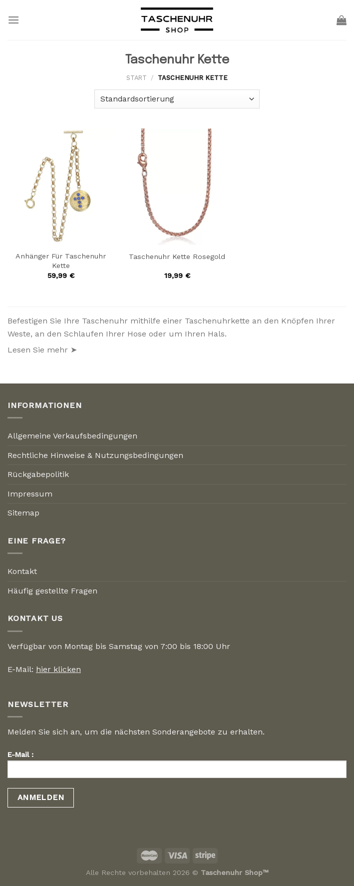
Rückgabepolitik (38, 474)
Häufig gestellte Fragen (52, 591)
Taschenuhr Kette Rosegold (177, 256)
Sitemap (23, 513)
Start (136, 78)
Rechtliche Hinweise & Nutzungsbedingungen (95, 455)
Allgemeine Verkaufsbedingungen (72, 435)
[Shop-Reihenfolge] (177, 99)
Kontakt (22, 571)
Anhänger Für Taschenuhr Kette (60, 261)
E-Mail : (177, 767)
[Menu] (13, 20)
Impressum (29, 493)
